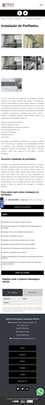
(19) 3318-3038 (13, 200)
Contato (22, 374)
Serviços (23, 368)
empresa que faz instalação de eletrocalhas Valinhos (19, 248)
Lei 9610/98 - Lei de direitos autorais (13, 311)
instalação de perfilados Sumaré (12, 236)
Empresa (22, 355)
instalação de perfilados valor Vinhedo (14, 252)
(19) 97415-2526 (22, 332)
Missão (22, 361)
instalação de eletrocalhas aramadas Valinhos (17, 222)
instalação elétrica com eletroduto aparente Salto (17, 232)
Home (22, 348)
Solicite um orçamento (22, 207)
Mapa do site (22, 381)
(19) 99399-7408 (22, 335)
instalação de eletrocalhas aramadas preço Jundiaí (18, 240)
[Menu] (41, 5)
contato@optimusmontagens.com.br (22, 338)
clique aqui (24, 200)
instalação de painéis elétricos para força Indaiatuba (19, 244)
